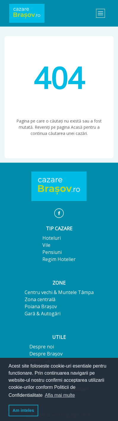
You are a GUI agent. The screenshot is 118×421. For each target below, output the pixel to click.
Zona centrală (40, 299)
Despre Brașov (46, 353)
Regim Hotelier (59, 259)
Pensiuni (52, 252)
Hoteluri (51, 238)
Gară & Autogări (42, 313)
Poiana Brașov (41, 306)
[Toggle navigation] (100, 13)
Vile (46, 245)
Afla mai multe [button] (60, 395)
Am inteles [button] (23, 410)
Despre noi (41, 346)
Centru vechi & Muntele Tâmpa (59, 292)
